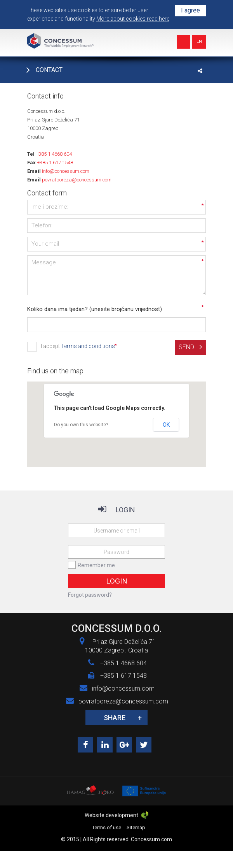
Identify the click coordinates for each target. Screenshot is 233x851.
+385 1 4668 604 (54, 154)
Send (190, 347)
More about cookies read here (132, 19)
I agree (190, 10)
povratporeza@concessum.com (76, 180)
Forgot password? (90, 595)
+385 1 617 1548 (55, 162)
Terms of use (106, 827)
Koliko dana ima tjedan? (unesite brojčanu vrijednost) (94, 309)
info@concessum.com (65, 171)
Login (116, 581)
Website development (116, 815)
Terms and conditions (88, 346)
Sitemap (136, 827)
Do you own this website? (81, 424)
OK (166, 425)
